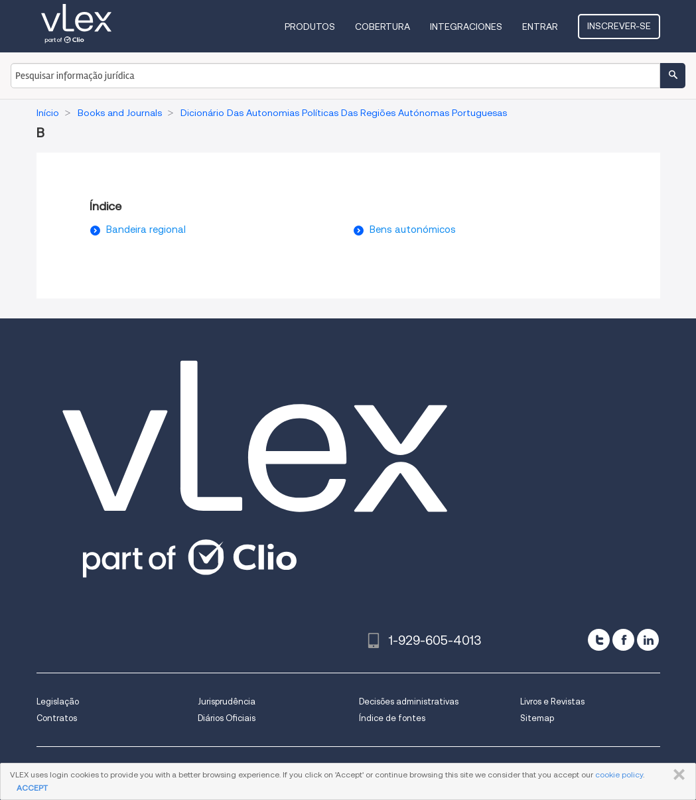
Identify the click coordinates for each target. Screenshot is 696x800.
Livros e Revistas (552, 701)
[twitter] (599, 640)
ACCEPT (32, 787)
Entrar (540, 26)
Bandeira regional (146, 229)
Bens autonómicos (413, 229)
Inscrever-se (619, 26)
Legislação (57, 701)
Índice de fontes (392, 718)
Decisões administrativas (408, 701)
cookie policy (619, 774)
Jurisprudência (226, 701)
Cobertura (382, 26)
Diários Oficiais (226, 718)
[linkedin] (648, 640)
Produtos (310, 26)
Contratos (56, 718)
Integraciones (466, 26)
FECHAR (676, 774)
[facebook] (623, 640)
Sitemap (537, 718)
